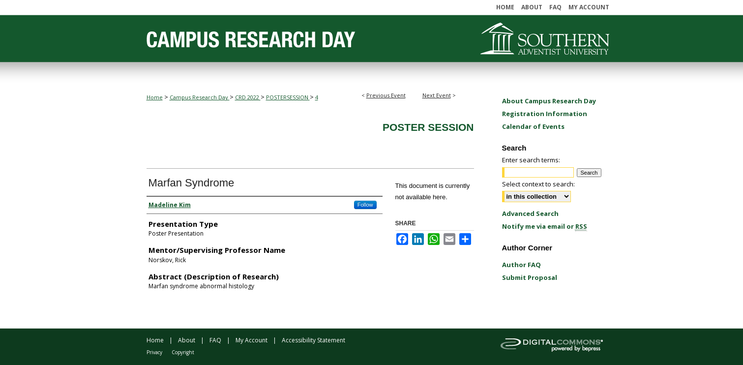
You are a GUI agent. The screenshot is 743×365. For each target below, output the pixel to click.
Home (155, 97)
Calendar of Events (533, 126)
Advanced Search (530, 213)
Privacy (154, 352)
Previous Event (386, 95)
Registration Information (544, 113)
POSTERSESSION (288, 97)
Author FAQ (521, 264)
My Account (251, 340)
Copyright (183, 352)
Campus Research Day (200, 97)
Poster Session (428, 127)
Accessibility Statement (313, 340)
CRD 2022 (248, 97)
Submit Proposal (529, 277)
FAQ (215, 340)
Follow (365, 205)
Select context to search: (538, 184)
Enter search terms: (531, 159)
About (186, 340)
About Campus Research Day (549, 100)
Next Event (436, 95)
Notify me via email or (544, 226)
